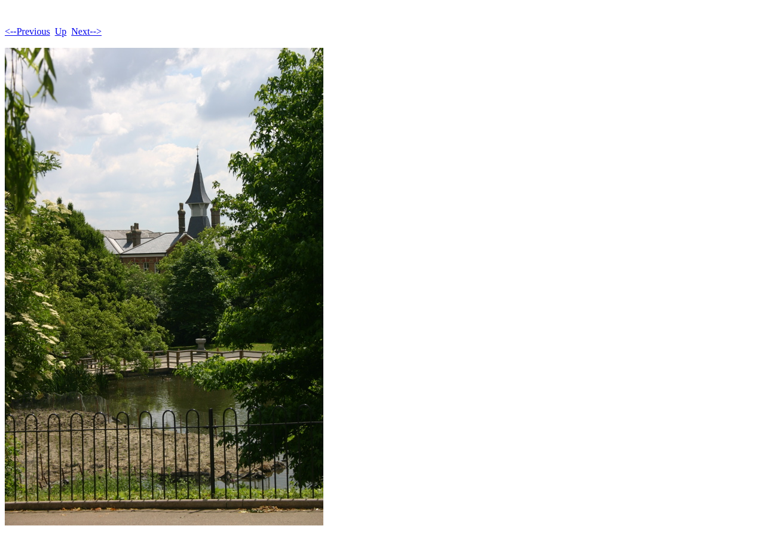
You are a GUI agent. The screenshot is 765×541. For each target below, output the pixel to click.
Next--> (86, 31)
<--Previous (27, 31)
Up (61, 31)
